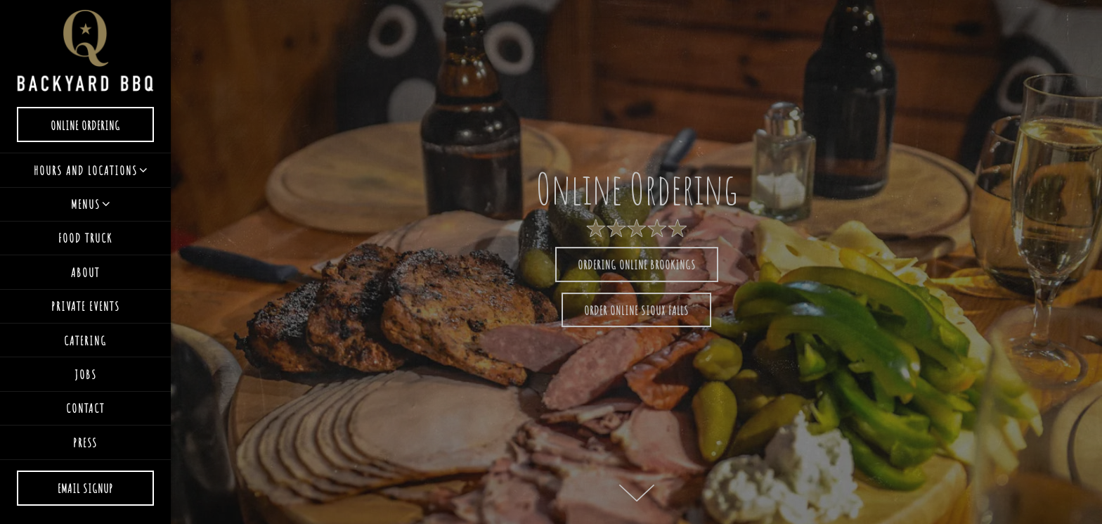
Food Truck (85, 237)
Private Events (85, 306)
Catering (85, 340)
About (85, 272)
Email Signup (85, 488)
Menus (86, 204)
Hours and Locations (86, 170)
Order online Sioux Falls (636, 310)
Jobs (85, 374)
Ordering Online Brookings (637, 264)
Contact (85, 408)
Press (85, 442)
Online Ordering (102, 123)
